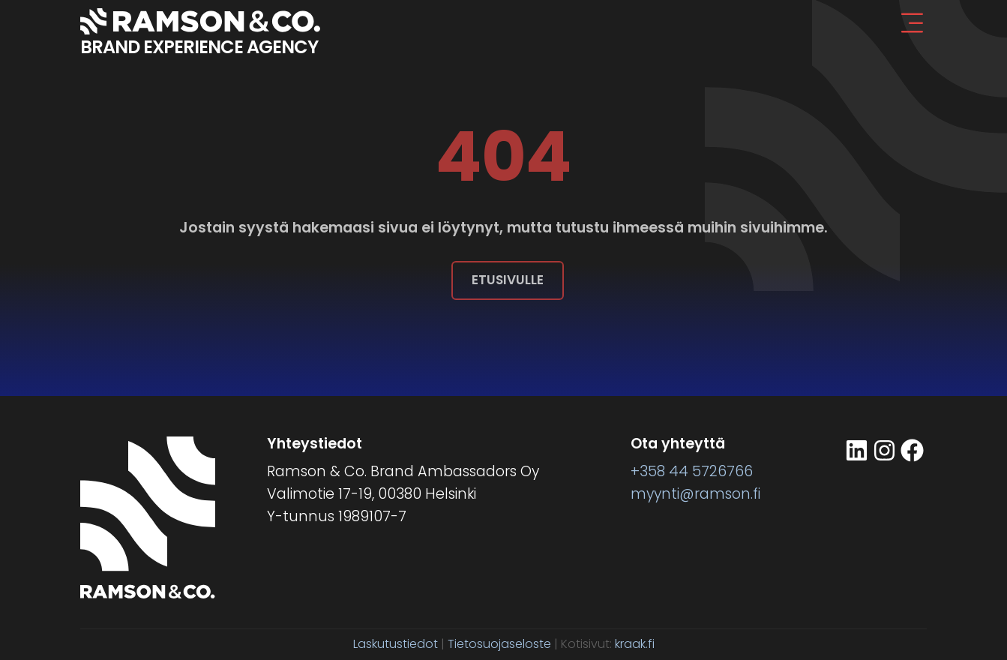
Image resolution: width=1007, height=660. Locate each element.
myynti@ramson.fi (695, 494)
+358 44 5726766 (692, 471)
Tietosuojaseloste (499, 643)
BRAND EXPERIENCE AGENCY (199, 46)
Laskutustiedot (395, 643)
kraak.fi (635, 643)
